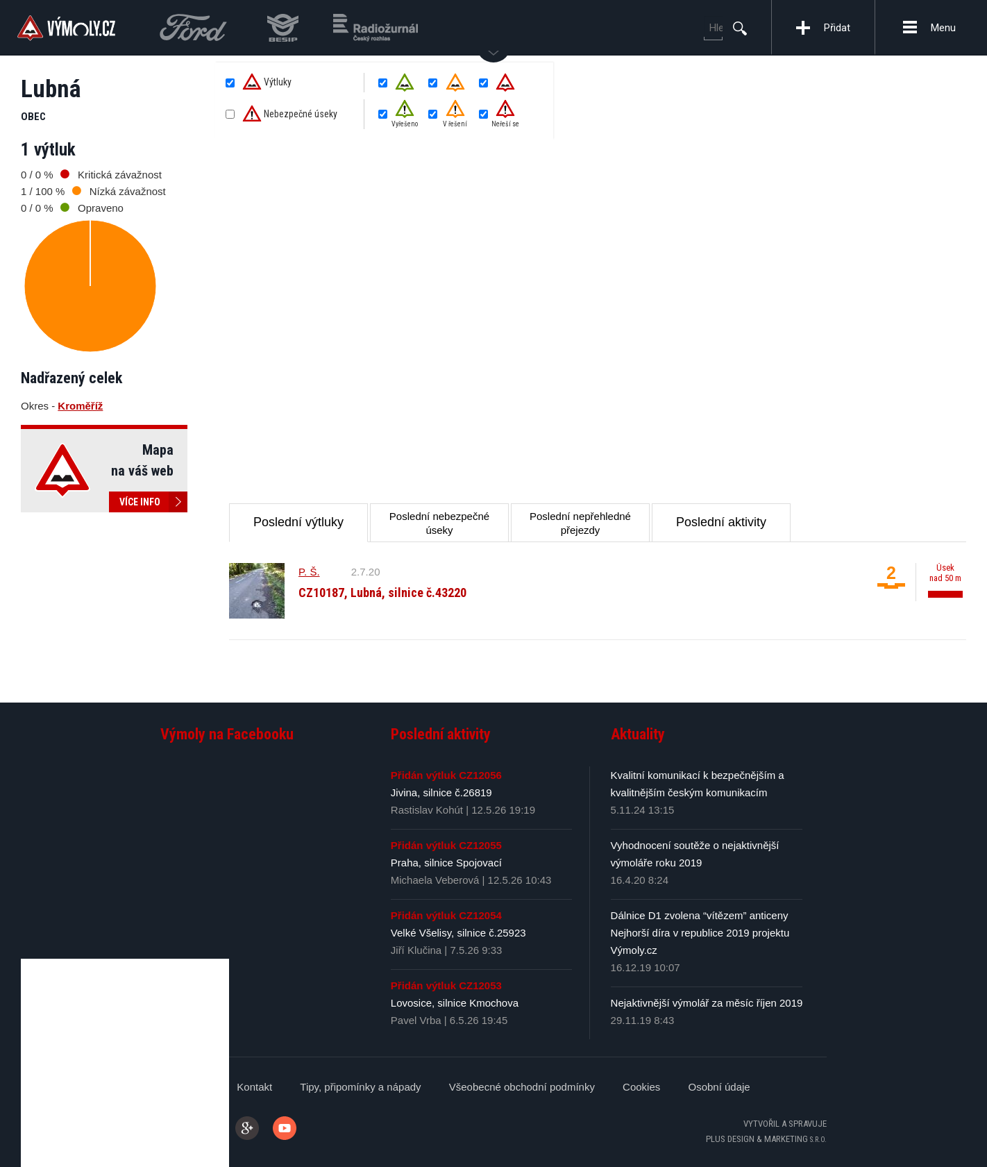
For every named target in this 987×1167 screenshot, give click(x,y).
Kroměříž (80, 406)
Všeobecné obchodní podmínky (522, 1087)
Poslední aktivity (721, 522)
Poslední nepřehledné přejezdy (580, 523)
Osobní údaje (719, 1087)
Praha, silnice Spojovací (446, 862)
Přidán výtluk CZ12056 (446, 775)
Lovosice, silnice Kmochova (454, 1003)
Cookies (641, 1087)
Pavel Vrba (416, 1020)
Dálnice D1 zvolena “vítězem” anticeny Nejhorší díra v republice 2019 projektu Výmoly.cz (700, 932)
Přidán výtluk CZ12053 (446, 985)
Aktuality (638, 734)
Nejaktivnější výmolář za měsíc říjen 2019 (707, 1003)
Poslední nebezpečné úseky (439, 523)
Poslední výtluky (298, 522)
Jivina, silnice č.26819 (441, 792)
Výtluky (267, 82)
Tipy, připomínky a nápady (360, 1087)
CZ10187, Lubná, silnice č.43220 (382, 592)
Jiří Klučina (416, 950)
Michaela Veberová (435, 880)
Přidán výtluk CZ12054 (446, 915)
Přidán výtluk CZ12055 (446, 845)
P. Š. (309, 572)
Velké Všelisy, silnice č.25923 (458, 933)
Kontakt (254, 1087)
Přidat (837, 28)
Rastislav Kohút (427, 810)
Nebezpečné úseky (289, 114)
